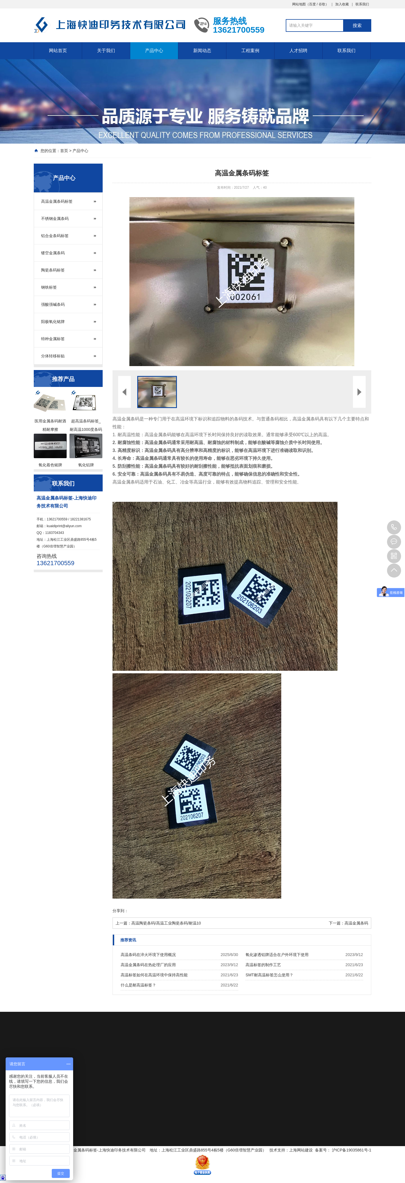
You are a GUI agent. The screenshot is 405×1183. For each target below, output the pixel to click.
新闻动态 (202, 50)
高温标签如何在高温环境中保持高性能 (154, 975)
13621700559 (394, 527)
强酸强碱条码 (53, 304)
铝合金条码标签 (55, 235)
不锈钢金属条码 (55, 218)
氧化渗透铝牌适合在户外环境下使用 (277, 954)
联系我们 (362, 4)
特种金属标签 (53, 339)
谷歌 (322, 4)
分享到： (120, 910)
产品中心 (154, 50)
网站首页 (58, 50)
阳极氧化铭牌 (53, 321)
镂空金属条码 (53, 253)
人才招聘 (298, 50)
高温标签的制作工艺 (263, 965)
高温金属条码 (356, 923)
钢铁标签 (49, 287)
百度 (312, 4)
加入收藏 (342, 4)
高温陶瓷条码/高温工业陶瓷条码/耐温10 (166, 923)
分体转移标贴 (53, 356)
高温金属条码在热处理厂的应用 (148, 965)
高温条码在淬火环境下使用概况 (148, 954)
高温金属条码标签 (57, 201)
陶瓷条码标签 (53, 270)
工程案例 (250, 50)
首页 (64, 150)
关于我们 (106, 50)
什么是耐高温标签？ (138, 985)
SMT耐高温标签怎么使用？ (269, 975)
